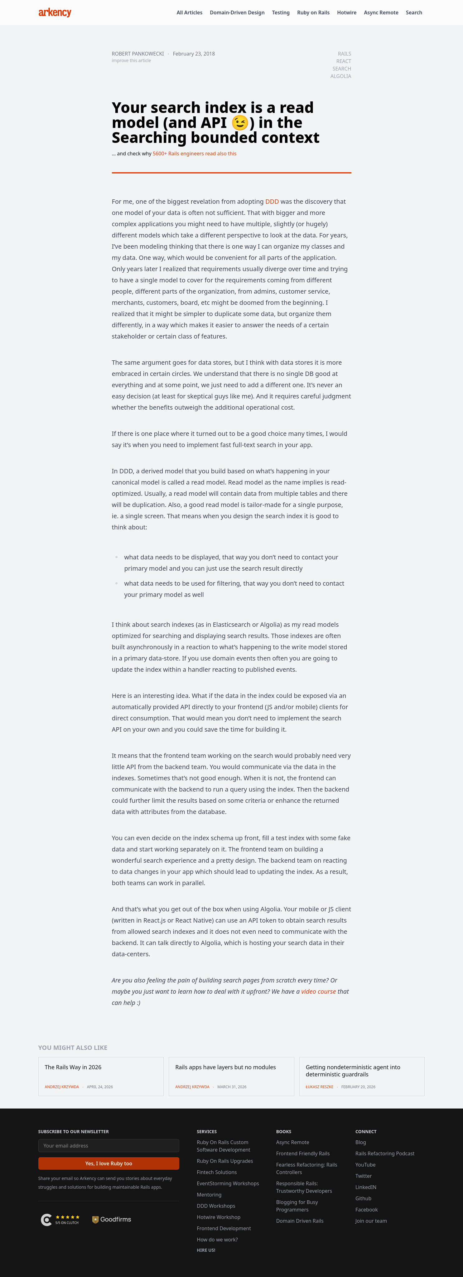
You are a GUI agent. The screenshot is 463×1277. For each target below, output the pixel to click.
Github (363, 1198)
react (343, 61)
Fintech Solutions (217, 1172)
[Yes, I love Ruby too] (109, 1163)
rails (344, 53)
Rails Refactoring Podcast (385, 1153)
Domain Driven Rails (300, 1220)
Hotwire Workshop (218, 1217)
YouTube (365, 1164)
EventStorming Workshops (228, 1183)
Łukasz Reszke (319, 1086)
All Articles (190, 12)
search (342, 68)
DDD (272, 201)
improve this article (131, 60)
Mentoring (209, 1194)
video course (318, 991)
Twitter (363, 1175)
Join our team (371, 1220)
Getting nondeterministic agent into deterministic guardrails (353, 1071)
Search (414, 12)
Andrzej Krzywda (62, 1086)
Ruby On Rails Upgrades (225, 1161)
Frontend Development (224, 1228)
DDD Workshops (216, 1205)
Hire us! (206, 1250)
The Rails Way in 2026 (73, 1067)
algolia (340, 76)
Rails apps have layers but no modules (225, 1067)
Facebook (366, 1209)
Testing (281, 12)
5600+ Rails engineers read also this (195, 153)
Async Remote (381, 12)
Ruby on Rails (313, 12)
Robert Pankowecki (138, 53)
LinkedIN (365, 1187)
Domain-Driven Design (237, 12)
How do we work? (217, 1239)
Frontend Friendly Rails (303, 1153)
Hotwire (346, 12)
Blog (360, 1142)
